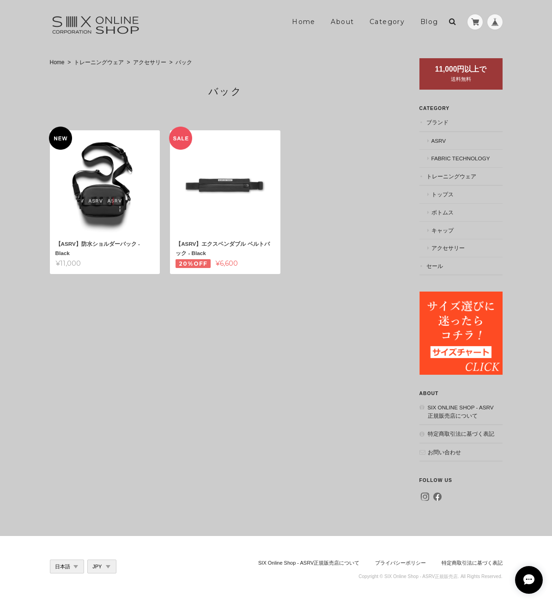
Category (387, 22)
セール (434, 266)
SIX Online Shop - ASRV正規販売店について (461, 411)
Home (303, 22)
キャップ (442, 230)
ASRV (438, 141)
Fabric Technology (460, 158)
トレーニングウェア (99, 62)
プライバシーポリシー (400, 563)
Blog (429, 22)
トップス (442, 194)
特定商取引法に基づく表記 (461, 434)
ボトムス (442, 212)
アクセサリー (149, 62)
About (342, 22)
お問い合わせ (444, 452)
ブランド (437, 122)
